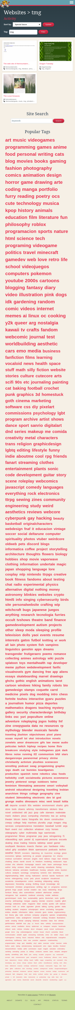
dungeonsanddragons (61, 968)
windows (24, 685)
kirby (14, 867)
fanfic (57, 667)
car (23, 769)
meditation (20, 926)
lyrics (30, 69)
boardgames (46, 769)
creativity (14, 437)
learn (50, 864)
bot (6, 915)
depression (9, 884)
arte (58, 182)
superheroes (10, 918)
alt (6, 805)
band (49, 620)
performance (10, 923)
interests (12, 640)
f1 (64, 836)
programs (44, 915)
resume (58, 635)
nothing (41, 589)
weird (48, 505)
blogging (15, 287)
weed (49, 843)
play (29, 923)
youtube (14, 280)
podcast (23, 766)
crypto (59, 594)
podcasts (53, 849)
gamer (57, 843)
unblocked (17, 812)
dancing (38, 672)
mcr (20, 829)
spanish (25, 773)
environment (48, 805)
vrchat (52, 943)
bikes (42, 923)
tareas (19, 963)
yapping (35, 901)
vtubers (16, 816)
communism (46, 754)
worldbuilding (20, 343)
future (24, 937)
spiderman (35, 926)
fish (41, 645)
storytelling (58, 549)
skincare (26, 859)
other (9, 630)
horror (12, 182)
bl (53, 797)
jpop (36, 812)
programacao (29, 887)
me (48, 431)
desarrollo (38, 980)
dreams (48, 649)
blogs (45, 544)
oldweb (11, 544)
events (45, 635)
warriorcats (49, 832)
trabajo (55, 971)
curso (26, 878)
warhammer (34, 966)
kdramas (36, 921)
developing (8, 963)
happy (56, 966)
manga (29, 189)
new (29, 940)
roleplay (26, 481)
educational (23, 789)
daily (12, 957)
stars (65, 754)
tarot (58, 681)
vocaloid (13, 363)
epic (21, 839)
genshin (27, 649)
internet (45, 308)
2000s (31, 280)
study (35, 505)
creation (34, 890)
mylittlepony (18, 940)
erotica (7, 912)
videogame (45, 245)
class (51, 921)
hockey (43, 870)
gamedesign (14, 690)
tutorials (42, 901)
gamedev (15, 259)
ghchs (9, 681)
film (33, 217)
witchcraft (13, 610)
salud (8, 849)
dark (65, 750)
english (31, 681)
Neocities (21, 995)
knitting (47, 640)
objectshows (37, 734)
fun (64, 217)
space (55, 363)
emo (21, 350)
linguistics (12, 649)
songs (32, 781)
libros (8, 754)
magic (61, 564)
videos (27, 308)
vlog (65, 822)
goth (9, 400)
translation (38, 826)
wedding (38, 881)
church (47, 932)
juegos (53, 610)
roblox (39, 224)
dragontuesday (45, 67)
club (60, 966)
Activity (10, 19)
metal (30, 437)
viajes (50, 946)
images (57, 822)
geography (46, 793)
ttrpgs (47, 574)
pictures (47, 777)
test (50, 336)
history (26, 210)
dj (33, 839)
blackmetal (26, 980)
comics (13, 175)
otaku (64, 907)
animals (44, 210)
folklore (37, 937)
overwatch (60, 960)
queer (21, 322)
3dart (39, 904)
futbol (36, 640)
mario (8, 816)
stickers (53, 809)
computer (53, 534)
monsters (26, 853)
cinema (23, 400)
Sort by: (8, 24)
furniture (8, 893)
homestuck (52, 394)
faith (13, 974)
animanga (57, 864)
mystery (58, 707)
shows (57, 419)
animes (26, 658)
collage (33, 793)
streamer (45, 980)
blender (27, 730)
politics (13, 252)
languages (53, 487)
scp (54, 954)
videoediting (11, 839)
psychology (44, 413)
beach (31, 960)
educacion (44, 529)
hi (33, 861)
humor (29, 703)
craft (21, 777)
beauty (58, 518)
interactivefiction (10, 949)
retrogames (9, 895)
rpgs (8, 769)
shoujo (24, 963)
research (28, 615)
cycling (50, 907)
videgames (19, 974)
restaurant (57, 861)
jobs (30, 954)
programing (18, 245)
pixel (50, 734)
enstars (21, 867)
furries (60, 615)
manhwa (32, 822)
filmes (22, 836)
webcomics (47, 481)
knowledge (50, 884)
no (41, 726)
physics (52, 584)
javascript (14, 487)
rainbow (30, 963)
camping (28, 921)
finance (60, 620)
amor (20, 742)
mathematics (14, 707)
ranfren (46, 974)
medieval (31, 895)
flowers (48, 554)
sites (21, 893)
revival (51, 929)
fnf (61, 721)
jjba (16, 915)
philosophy (17, 224)
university (40, 895)
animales (24, 870)
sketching (57, 873)
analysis (15, 873)
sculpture (45, 878)
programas (47, 856)
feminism (11, 785)
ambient (39, 893)
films (30, 357)
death (15, 769)
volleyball (62, 785)
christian (18, 887)
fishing (58, 867)
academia (9, 881)
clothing (11, 564)
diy (35, 406)
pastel (27, 839)
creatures (39, 951)
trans (10, 444)
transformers (42, 809)
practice (8, 907)
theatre (37, 620)
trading (23, 843)
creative (60, 574)
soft (57, 904)
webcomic (16, 336)
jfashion (23, 734)
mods (20, 898)
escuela (63, 839)
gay (31, 518)
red (61, 977)
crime (47, 935)
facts (26, 954)
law (48, 742)
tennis (7, 878)
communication (10, 935)
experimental (34, 584)
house (42, 932)
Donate (18, 1000)
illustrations (61, 918)
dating (18, 946)
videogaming (17, 878)
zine (8, 726)
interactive (36, 699)
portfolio (48, 189)
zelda (65, 943)
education (16, 217)
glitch (64, 901)
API (39, 1000)
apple (25, 935)
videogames (41, 140)
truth (14, 907)
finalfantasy (47, 957)
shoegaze (39, 929)
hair (16, 895)
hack (64, 966)
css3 (66, 935)
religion (24, 444)
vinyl (35, 943)
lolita (65, 801)
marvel (43, 676)
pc (57, 816)
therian (38, 846)
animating (16, 951)
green (64, 853)
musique (41, 966)
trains (24, 819)
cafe (42, 812)
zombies (35, 968)
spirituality (13, 539)
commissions (18, 413)
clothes (46, 462)
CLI (26, 1000)
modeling (48, 861)
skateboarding (27, 676)
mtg (17, 932)
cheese (20, 960)
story (61, 475)
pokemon (41, 273)
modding (43, 694)
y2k (9, 322)
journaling (41, 382)
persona (53, 839)
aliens (63, 672)
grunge (9, 801)
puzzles (60, 699)
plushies (38, 762)
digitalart (53, 425)
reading (25, 196)
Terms (64, 1000)
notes (18, 918)
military (31, 951)
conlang (44, 918)
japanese (39, 610)
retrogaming (55, 836)
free (48, 672)
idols (25, 940)
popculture (35, 716)
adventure (12, 721)
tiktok (31, 849)
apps (38, 649)
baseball (49, 826)
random (46, 301)
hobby (52, 721)
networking (52, 890)
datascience (13, 960)
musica (51, 203)
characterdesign (41, 712)
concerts (38, 912)
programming (20, 147)
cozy (47, 829)
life (64, 259)
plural (37, 878)
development (29, 475)
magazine (31, 904)
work (62, 640)
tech (40, 238)
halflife (36, 960)
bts (41, 819)
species (52, 915)
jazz (31, 812)
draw (16, 843)
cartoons (49, 280)
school (12, 266)
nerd (41, 859)
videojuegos (35, 266)
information (29, 564)
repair (40, 949)
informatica (14, 549)
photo (21, 645)
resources (52, 726)
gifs (42, 742)
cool (39, 456)
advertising (8, 940)
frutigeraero (32, 654)
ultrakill (19, 935)
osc (16, 716)
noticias (19, 929)
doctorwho (19, 977)
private (7, 977)
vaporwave (49, 559)
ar (37, 977)
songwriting (48, 960)
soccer (10, 534)
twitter (56, 935)
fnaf (27, 529)
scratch (22, 805)
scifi (9, 382)
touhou (22, 699)
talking (44, 907)
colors (30, 881)
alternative (13, 589)
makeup (35, 431)
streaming (28, 462)
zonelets (10, 742)
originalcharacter (51, 937)
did (58, 884)
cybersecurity (48, 599)
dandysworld (37, 946)
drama (59, 856)
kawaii (12, 329)
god (58, 797)
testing (59, 579)
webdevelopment (39, 667)
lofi (14, 977)
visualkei (41, 954)
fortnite (10, 699)
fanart (11, 462)
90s (18, 382)
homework (9, 887)
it (33, 529)
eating (56, 881)
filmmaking (25, 785)
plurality (42, 822)
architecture (14, 554)
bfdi (57, 754)
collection (28, 829)
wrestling (11, 766)
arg (32, 322)
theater (8, 819)
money (54, 589)
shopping (23, 569)
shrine (54, 758)
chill (66, 876)
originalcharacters (37, 524)
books (41, 161)
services (9, 826)
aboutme (24, 456)
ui (59, 974)
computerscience (23, 826)
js (33, 856)
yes (45, 846)
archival (40, 974)
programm (48, 954)
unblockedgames (26, 932)
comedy (34, 487)
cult (54, 960)
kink (61, 963)
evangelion (62, 937)
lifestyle (39, 450)
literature (25, 69)
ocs (56, 196)
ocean (9, 738)
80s (29, 805)
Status (55, 1000)
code (10, 475)
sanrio (37, 425)
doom (47, 819)
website (58, 369)
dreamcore (32, 742)
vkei (31, 738)
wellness (55, 895)
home (51, 746)
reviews (34, 512)
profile (56, 630)
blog (10, 161)
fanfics (7, 946)
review (50, 912)
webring (56, 963)
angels (35, 859)
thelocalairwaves (10, 99)
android (10, 789)
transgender (14, 654)
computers (17, 273)
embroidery (61, 949)
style (35, 750)
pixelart (47, 406)
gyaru (49, 699)
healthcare (34, 870)
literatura (21, 846)
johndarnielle (31, 101)
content (35, 932)
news (29, 363)
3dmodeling (23, 797)
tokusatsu (64, 974)
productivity (42, 977)
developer (60, 663)
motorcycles (49, 966)
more (60, 957)
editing (23, 450)
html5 (9, 599)
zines (37, 499)
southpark (10, 846)
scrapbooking (62, 915)
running (27, 754)
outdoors (43, 781)
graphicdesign (47, 444)
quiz (23, 943)
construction (57, 819)
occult (10, 620)
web (31, 259)
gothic (20, 681)
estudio (14, 912)
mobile (47, 895)
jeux (14, 963)
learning (44, 357)
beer (57, 977)
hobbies (11, 559)
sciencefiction (29, 893)
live (55, 921)
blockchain (49, 898)
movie (34, 559)
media (34, 350)
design (54, 175)
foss (24, 898)
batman (63, 904)
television (13, 635)
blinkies (30, 594)
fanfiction (14, 357)
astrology (39, 658)
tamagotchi (34, 957)
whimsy (30, 809)
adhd (25, 949)
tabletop (42, 843)
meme (9, 667)
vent (49, 801)
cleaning (40, 867)
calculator (53, 949)
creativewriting (52, 940)
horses (55, 829)
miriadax (26, 929)
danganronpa (13, 758)
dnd (9, 431)
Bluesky (52, 995)
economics (9, 856)
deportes (51, 703)
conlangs (26, 966)
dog (32, 694)
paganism (43, 940)
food (10, 154)
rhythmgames (9, 937)
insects (30, 846)
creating (14, 921)
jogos (43, 721)
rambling (8, 951)
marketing (41, 400)
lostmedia (40, 935)
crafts (33, 329)
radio (18, 584)
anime (60, 147)
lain (12, 645)
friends (60, 456)
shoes (15, 861)
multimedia (31, 832)
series (20, 431)
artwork (50, 870)
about (47, 579)
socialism (22, 849)
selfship (48, 923)
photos (29, 539)
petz (32, 878)
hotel (25, 974)
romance (60, 654)
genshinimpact (10, 898)
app (55, 672)
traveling (10, 734)
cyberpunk (15, 518)
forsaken (52, 918)
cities (25, 977)
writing (45, 154)
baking (19, 388)
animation (34, 175)
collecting (12, 658)
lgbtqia (18, 856)
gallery (10, 712)
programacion (20, 231)
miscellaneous (48, 963)
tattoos (47, 859)
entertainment (18, 468)
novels (56, 738)
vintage (59, 529)
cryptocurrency (59, 912)
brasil (56, 801)
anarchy (8, 901)
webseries (17, 904)
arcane (42, 971)
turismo (44, 873)
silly (31, 369)
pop (40, 836)
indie (10, 456)
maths (19, 801)
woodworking (53, 980)
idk (8, 301)
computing (33, 816)
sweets (45, 951)
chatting (8, 861)
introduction (43, 738)
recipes (41, 746)
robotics (45, 773)
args (65, 826)
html (10, 238)
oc (43, 315)
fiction (43, 369)
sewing (23, 499)
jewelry (9, 781)
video (11, 294)
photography (37, 168)
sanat (46, 929)
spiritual (30, 971)
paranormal (30, 758)
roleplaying (29, 721)
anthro (40, 963)
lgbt (61, 413)
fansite (53, 730)
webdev (37, 805)
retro (54, 259)
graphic (60, 766)
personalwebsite (26, 604)
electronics (49, 493)
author (8, 867)
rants (57, 898)
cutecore (44, 376)
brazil (42, 884)
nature (61, 231)
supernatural (41, 839)
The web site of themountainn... (16, 64)
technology (28, 203)
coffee (30, 549)
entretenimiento (20, 957)
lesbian (64, 789)
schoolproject (33, 909)
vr (56, 640)
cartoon (10, 685)
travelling (52, 789)
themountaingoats (12, 69)
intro (54, 694)
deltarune (36, 534)
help (24, 822)
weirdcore (56, 539)
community (54, 499)
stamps (29, 690)
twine (53, 781)
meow (56, 742)
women (64, 887)
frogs (14, 890)
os (41, 926)
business (51, 351)
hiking (36, 685)
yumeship (54, 932)
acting (63, 816)
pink (49, 294)
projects (55, 625)
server (42, 909)
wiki (50, 658)
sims (44, 946)
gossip (55, 974)
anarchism (11, 793)
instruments (31, 977)
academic (23, 895)
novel (8, 812)
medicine (11, 694)
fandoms (34, 579)
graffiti (62, 898)
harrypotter (59, 909)
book (9, 579)
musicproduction (57, 923)
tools (14, 809)
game (27, 182)
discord (33, 544)
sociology (25, 873)
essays (10, 676)
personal (26, 154)
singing (29, 599)
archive (31, 419)
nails (21, 915)
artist (44, 419)
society (44, 904)
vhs (13, 864)
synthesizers (59, 929)
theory (11, 915)
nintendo (34, 574)
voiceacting (32, 935)
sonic (53, 468)
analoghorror (26, 918)
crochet (51, 388)
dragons (48, 69)
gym (28, 672)
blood (61, 932)
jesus (24, 816)
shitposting (47, 881)
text (49, 873)
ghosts (37, 907)
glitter (11, 968)
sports (45, 231)
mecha (19, 980)
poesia (23, 951)
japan (9, 569)
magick (45, 949)
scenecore (51, 762)
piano (57, 734)
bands (52, 876)
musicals (40, 730)
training (18, 937)
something (14, 954)
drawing (43, 182)
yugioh (61, 980)
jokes (6, 968)
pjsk (57, 750)
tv (23, 329)
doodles (55, 946)
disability (29, 943)
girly (14, 849)
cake (14, 980)
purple (20, 890)
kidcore (8, 870)
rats (39, 890)
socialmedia (32, 777)
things (24, 793)
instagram (46, 926)
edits (53, 977)
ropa (65, 861)
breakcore (11, 750)
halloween (36, 876)
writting (39, 887)
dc (42, 853)
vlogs (18, 943)
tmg (20, 69)
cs (32, 923)
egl (45, 887)
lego (40, 832)
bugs (27, 610)
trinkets (65, 859)
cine (57, 793)
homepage (29, 864)
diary (50, 287)
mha (65, 960)
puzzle (59, 658)
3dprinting (35, 853)
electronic (39, 797)
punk (10, 394)
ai (25, 315)
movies (25, 161)
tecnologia (44, 615)
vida (43, 937)
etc (26, 382)
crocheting (50, 909)
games (44, 147)
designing (39, 789)
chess (63, 694)
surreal (26, 890)
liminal (20, 921)
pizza (39, 703)
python (20, 667)
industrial (31, 937)
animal (13, 926)
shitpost (7, 929)
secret (32, 980)
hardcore (60, 876)
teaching (44, 707)
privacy (43, 758)
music (20, 101)
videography (11, 832)
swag (33, 766)
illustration (31, 294)
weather (9, 853)
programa (55, 887)
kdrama (16, 870)
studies (51, 968)
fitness (20, 579)
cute (10, 203)
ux (18, 907)
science (25, 238)
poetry (43, 196)
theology (8, 904)
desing (65, 957)
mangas (27, 901)
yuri (23, 716)
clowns (21, 809)
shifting (26, 960)
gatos (25, 640)
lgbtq (10, 450)
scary (44, 890)
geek (27, 957)
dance (11, 425)
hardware (53, 846)
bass (6, 960)
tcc (54, 856)
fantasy (35, 287)
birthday (60, 712)
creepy (8, 822)
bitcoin (17, 819)
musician (48, 971)
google (7, 932)
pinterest (21, 781)
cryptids (58, 901)
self (68, 971)
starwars (50, 812)
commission (32, 949)
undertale (47, 564)
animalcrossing (27, 946)
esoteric (16, 909)
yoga (49, 822)
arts (58, 376)
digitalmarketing (11, 876)
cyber (21, 832)
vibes (65, 963)
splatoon (11, 663)
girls (66, 805)
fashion (13, 168)
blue (61, 809)
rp (61, 726)
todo (23, 968)
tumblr (58, 826)
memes (13, 315)
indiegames (46, 750)
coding (13, 189)
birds (64, 599)
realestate (60, 812)
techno (62, 849)
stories (12, 376)
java (46, 836)
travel (29, 252)
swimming (27, 856)
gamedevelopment (20, 625)
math (21, 369)
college (17, 822)
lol (25, 738)
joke (21, 954)
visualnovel (55, 878)
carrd (54, 690)
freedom (39, 861)
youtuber (35, 940)
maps (53, 859)
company (35, 915)
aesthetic (47, 343)
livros (65, 864)
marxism (59, 943)
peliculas (10, 746)
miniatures (23, 971)
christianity (12, 762)
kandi (22, 861)
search (38, 864)
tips (51, 974)
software (13, 406)
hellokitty (11, 777)
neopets (57, 951)
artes (57, 870)
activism (26, 762)
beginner (36, 971)
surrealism (17, 859)
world (33, 867)
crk (51, 935)
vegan (42, 960)
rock (32, 493)
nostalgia (48, 322)
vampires (52, 645)
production (12, 773)
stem (30, 974)
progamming (46, 766)
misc (42, 801)
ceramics (49, 901)
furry (10, 196)
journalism (16, 703)
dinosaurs (31, 801)
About (9, 1000)
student (10, 797)
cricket (8, 864)
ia (27, 951)
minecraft (47, 252)
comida (59, 431)
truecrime (48, 853)
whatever (39, 829)
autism (41, 625)
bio (65, 685)
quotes (51, 904)
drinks (35, 974)
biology (61, 554)
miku (62, 846)
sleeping (43, 630)
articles (7, 926)
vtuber (42, 539)
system (32, 645)
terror (13, 932)
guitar (49, 475)
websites (45, 594)
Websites (15, 12)
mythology (12, 730)
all (7, 645)
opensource (41, 849)
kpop (10, 210)
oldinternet (13, 966)
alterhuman (47, 893)
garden (57, 907)
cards (7, 921)
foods (62, 773)
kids (24, 923)
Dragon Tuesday (46, 64)
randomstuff (59, 954)
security (22, 712)
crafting (47, 604)
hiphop (31, 746)
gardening (25, 301)
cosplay (11, 574)
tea (52, 816)
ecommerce (61, 777)
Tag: (6, 32)
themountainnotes (10, 67)
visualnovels (14, 672)
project (42, 549)
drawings (56, 676)
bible (22, 876)
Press (46, 1000)
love (42, 259)
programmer (11, 836)
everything (15, 493)
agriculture (8, 980)
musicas (19, 966)
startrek (19, 923)
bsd (59, 859)
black (35, 963)
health (41, 363)
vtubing (35, 954)
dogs (61, 294)
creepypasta (21, 726)
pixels (24, 694)
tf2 (35, 754)
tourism (64, 870)
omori (50, 785)
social (22, 534)
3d (37, 394)
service (45, 876)
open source (33, 995)
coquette (42, 690)
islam (51, 951)
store (7, 809)
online (48, 716)
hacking (44, 518)
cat (8, 388)
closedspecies (21, 881)
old (25, 812)
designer (64, 951)
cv (49, 887)
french (37, 923)
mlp (22, 574)
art (8, 140)
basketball (13, 524)
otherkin (20, 864)
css (27, 406)
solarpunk (8, 974)
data (35, 726)
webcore (52, 512)
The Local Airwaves (11, 96)
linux (33, 315)
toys (22, 663)
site (8, 604)
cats (59, 154)
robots (57, 685)
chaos (62, 935)
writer (23, 907)
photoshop (8, 971)
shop (24, 559)
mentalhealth (36, 663)
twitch (22, 746)
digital (29, 589)
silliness (54, 957)
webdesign (14, 529)
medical (8, 859)
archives (28, 915)
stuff (9, 369)
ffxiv (59, 746)
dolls (26, 635)
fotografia (33, 819)
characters (47, 437)
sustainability (33, 898)
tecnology (29, 968)
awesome (39, 785)
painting (60, 382)
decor (33, 929)
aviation (56, 893)
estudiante (50, 867)
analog (28, 884)
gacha (41, 898)
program (13, 419)
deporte (13, 805)
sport (24, 425)
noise (17, 754)
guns (44, 912)
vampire (54, 926)
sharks (59, 805)
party (12, 946)
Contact (37, 1004)
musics (41, 957)
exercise (46, 943)
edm (44, 864)
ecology (57, 853)
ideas (27, 867)
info (19, 599)
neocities (44, 921)
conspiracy (34, 873)
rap (49, 663)
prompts (7, 957)
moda (29, 630)
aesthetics (15, 512)
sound (28, 861)
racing (28, 876)
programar (31, 836)
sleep (19, 630)
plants (40, 468)
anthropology (17, 901)
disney (28, 926)
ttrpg (10, 499)
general (8, 890)
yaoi (35, 635)
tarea (6, 966)
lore (52, 569)
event (14, 829)
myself (18, 738)
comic (12, 308)
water (24, 904)
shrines (61, 921)
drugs (60, 890)
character (36, 918)
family (46, 685)
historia (32, 843)
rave (65, 980)
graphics (25, 394)
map (49, 977)
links (8, 716)
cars (10, 350)
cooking (57, 315)
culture (27, 376)
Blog (33, 1000)
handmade (62, 926)
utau (54, 773)
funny (54, 450)
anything (12, 615)
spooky (7, 954)
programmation (10, 943)
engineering (17, 505)
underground (43, 968)
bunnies (31, 769)
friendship (20, 884)
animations (46, 681)
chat (8, 584)
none (35, 773)
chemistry (45, 816)
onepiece (23, 909)
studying (24, 750)
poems (47, 654)
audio (64, 742)
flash (7, 829)
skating (8, 843)
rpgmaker (30, 907)
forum (17, 853)
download (15, 971)
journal (37, 336)
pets (21, 544)
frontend (62, 946)
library (15, 893)
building (8, 909)
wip (57, 604)
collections (18, 968)
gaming (58, 161)
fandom (49, 329)
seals (13, 929)
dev (48, 797)
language (39, 569)
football (35, 388)
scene (11, 481)
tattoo (31, 912)
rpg (48, 456)
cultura (8, 873)
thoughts (33, 554)
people (38, 856)
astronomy (13, 594)
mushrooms (61, 971)
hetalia (20, 949)
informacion (23, 912)
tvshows (23, 620)
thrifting (36, 884)
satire (40, 943)
